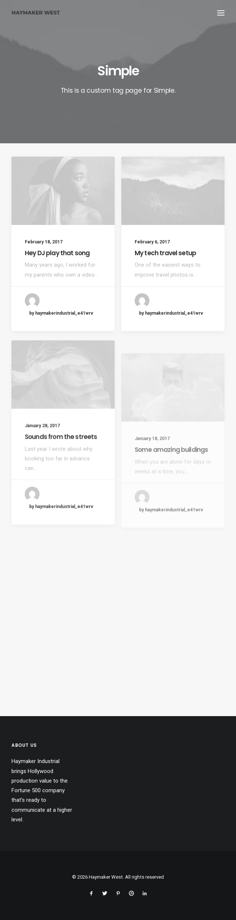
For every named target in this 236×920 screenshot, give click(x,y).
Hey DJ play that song (57, 253)
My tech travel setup (165, 253)
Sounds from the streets (61, 460)
